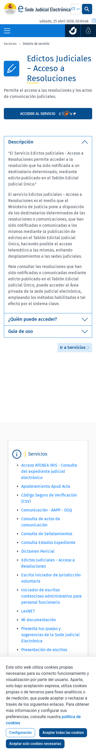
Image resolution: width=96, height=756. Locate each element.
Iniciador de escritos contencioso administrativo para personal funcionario (51, 596)
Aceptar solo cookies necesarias (35, 744)
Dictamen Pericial (38, 551)
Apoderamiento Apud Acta (45, 486)
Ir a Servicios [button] (75, 347)
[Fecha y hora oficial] (94, 21)
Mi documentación (38, 619)
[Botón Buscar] (87, 9)
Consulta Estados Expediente (48, 542)
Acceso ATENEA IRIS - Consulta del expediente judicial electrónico (49, 471)
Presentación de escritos (44, 649)
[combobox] (75, 9)
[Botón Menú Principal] (7, 30)
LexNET (28, 611)
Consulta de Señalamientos (46, 533)
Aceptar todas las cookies (63, 732)
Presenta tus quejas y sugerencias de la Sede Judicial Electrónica (50, 634)
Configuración (20, 732)
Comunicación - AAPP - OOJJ (46, 510)
